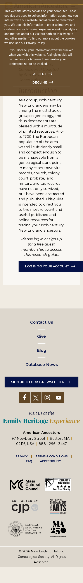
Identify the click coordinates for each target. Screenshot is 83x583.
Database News (41, 364)
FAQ (29, 461)
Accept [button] (39, 74)
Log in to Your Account (47, 266)
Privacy (22, 456)
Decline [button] (39, 82)
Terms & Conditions (52, 456)
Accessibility (50, 461)
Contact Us (41, 322)
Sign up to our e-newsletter (37, 382)
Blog (41, 350)
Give (41, 336)
